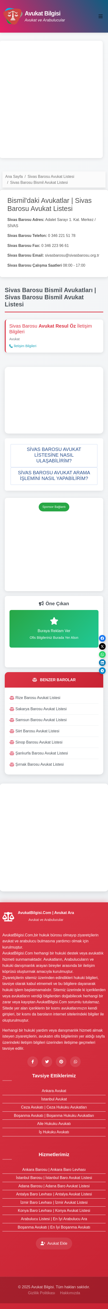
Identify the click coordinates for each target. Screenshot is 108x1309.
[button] (54, 455)
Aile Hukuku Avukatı (54, 1124)
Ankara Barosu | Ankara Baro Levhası (54, 1170)
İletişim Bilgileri (22, 346)
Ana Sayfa (14, 177)
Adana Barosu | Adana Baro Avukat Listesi (53, 1186)
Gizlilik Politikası (41, 1293)
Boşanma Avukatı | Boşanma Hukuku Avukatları (54, 1116)
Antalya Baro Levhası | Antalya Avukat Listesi (54, 1194)
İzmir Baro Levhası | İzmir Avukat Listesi (54, 1202)
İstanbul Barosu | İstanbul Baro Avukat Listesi (54, 1178)
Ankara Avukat (54, 1091)
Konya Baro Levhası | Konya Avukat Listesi (54, 1211)
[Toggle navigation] (101, 16)
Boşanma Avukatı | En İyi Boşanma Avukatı (54, 1227)
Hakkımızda (70, 1293)
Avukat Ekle (54, 1243)
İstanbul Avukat (54, 1099)
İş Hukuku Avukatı (54, 1132)
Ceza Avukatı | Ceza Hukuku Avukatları (54, 1107)
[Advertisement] (54, 99)
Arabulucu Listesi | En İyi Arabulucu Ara (54, 1219)
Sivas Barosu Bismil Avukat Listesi (39, 182)
